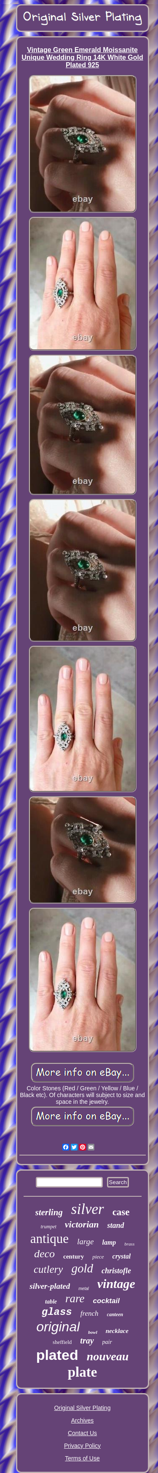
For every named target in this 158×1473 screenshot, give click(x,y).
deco (44, 1254)
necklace (117, 1331)
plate (82, 1372)
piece (98, 1257)
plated (57, 1355)
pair (107, 1342)
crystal (121, 1256)
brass (129, 1243)
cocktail (106, 1301)
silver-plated (49, 1286)
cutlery (48, 1269)
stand (115, 1225)
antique (49, 1238)
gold (82, 1268)
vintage (116, 1284)
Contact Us (82, 1433)
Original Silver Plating (82, 1407)
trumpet (48, 1227)
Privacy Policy (82, 1445)
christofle (116, 1271)
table (51, 1301)
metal (83, 1288)
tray (87, 1340)
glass (57, 1312)
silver (87, 1209)
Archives (82, 1420)
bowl (92, 1332)
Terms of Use (82, 1458)
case (121, 1212)
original (58, 1326)
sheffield (62, 1342)
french (89, 1313)
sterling (49, 1212)
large (85, 1241)
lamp (109, 1242)
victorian (82, 1224)
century (73, 1256)
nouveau (108, 1356)
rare (75, 1298)
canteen (115, 1314)
